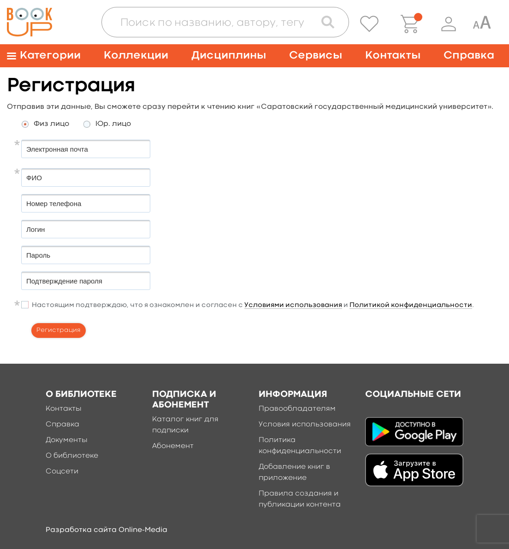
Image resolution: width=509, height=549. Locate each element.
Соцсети (62, 471)
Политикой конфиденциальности (410, 305)
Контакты (392, 55)
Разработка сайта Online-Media (106, 530)
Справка (469, 55)
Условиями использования (293, 305)
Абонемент (173, 446)
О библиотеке (72, 456)
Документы (67, 440)
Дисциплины (228, 55)
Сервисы (315, 55)
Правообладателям (297, 409)
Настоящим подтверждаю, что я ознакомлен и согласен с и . (253, 305)
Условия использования (305, 424)
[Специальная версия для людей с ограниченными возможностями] (482, 24)
